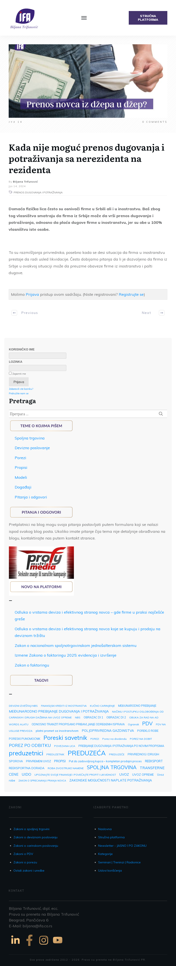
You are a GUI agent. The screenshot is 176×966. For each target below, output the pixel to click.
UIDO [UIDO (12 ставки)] (26, 774)
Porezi (20, 457)
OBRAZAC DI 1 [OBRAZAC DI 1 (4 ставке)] (93, 717)
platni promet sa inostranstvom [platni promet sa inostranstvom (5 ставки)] (57, 730)
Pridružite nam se (18, 393)
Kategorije (105, 854)
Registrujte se (131, 294)
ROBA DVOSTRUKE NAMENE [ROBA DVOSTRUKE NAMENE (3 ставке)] (66, 768)
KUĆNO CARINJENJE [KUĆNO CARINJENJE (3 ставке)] (102, 705)
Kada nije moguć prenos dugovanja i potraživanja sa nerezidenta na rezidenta (87, 158)
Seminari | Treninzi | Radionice (119, 862)
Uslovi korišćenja (110, 870)
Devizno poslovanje (32, 447)
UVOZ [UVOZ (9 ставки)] (124, 774)
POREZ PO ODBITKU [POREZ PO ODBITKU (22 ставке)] (30, 745)
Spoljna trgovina (30, 438)
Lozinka (15, 361)
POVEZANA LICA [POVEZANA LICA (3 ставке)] (64, 746)
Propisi (21, 467)
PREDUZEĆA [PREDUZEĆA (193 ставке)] (87, 753)
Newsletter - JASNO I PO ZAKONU (122, 846)
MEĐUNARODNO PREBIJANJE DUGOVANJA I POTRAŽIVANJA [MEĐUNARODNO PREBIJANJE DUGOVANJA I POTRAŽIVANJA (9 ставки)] (59, 711)
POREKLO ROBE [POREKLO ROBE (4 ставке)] (147, 730)
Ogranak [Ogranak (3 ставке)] (133, 724)
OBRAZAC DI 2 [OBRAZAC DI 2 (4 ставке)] (116, 717)
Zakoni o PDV (23, 854)
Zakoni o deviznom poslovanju (35, 837)
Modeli (21, 477)
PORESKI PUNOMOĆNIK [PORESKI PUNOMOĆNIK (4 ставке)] (24, 738)
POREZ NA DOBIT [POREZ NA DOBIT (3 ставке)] (141, 738)
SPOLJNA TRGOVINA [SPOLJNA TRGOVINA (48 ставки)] (112, 767)
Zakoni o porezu (25, 862)
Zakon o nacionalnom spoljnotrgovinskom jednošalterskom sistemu (76, 645)
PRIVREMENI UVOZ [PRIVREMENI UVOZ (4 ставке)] (38, 761)
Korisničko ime (21, 349)
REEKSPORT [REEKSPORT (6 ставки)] (154, 761)
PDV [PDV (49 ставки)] (147, 723)
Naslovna (105, 829)
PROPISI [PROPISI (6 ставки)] (60, 761)
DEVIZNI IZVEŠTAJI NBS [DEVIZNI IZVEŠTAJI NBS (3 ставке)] (23, 705)
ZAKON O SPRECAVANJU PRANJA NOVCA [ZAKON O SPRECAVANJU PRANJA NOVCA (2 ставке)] (42, 780)
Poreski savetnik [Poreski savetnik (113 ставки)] (65, 737)
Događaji (23, 487)
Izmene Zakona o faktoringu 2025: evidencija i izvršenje (65, 655)
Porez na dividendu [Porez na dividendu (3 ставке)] (114, 738)
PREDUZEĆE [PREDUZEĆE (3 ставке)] (116, 754)
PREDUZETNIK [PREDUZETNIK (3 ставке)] (55, 754)
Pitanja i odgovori (31, 497)
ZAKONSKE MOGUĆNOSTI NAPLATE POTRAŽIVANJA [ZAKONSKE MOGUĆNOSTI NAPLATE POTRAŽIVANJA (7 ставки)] (110, 780)
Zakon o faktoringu (32, 665)
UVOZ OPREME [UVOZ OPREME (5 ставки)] (143, 774)
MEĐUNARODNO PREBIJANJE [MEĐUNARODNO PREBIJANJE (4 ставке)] (137, 705)
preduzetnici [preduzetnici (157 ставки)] (26, 753)
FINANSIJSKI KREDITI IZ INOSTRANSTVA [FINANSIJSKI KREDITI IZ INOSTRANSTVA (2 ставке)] (64, 705)
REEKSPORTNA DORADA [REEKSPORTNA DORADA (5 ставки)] (26, 768)
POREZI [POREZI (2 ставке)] (94, 738)
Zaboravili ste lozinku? (21, 388)
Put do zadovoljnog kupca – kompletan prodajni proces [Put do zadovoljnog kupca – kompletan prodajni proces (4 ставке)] (105, 761)
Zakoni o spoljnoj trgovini (31, 829)
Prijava (32, 294)
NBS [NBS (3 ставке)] (77, 717)
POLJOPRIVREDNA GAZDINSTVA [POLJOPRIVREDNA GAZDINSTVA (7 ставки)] (108, 731)
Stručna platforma (111, 837)
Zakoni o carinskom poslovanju (35, 846)
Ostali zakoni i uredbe (28, 870)
